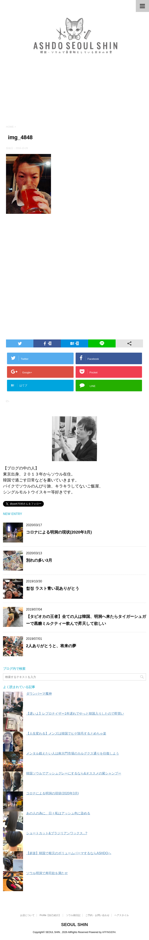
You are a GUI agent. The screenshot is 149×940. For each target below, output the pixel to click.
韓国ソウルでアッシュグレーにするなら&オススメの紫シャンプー (73, 773)
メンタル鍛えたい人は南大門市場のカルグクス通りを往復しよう (72, 753)
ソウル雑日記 (73, 915)
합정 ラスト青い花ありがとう (52, 588)
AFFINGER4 (108, 932)
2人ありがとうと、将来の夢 (51, 646)
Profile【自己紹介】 (50, 915)
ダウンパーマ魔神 (39, 693)
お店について (27, 915)
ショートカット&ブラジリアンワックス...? (56, 833)
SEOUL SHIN (74, 924)
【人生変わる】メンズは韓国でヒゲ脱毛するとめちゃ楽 (66, 733)
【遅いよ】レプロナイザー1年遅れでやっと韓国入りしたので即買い (75, 713)
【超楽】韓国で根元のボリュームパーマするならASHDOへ (68, 853)
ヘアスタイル (121, 915)
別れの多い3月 (39, 560)
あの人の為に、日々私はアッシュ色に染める (58, 813)
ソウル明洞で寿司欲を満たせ (47, 873)
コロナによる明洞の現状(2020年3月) (59, 532)
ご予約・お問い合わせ (97, 915)
